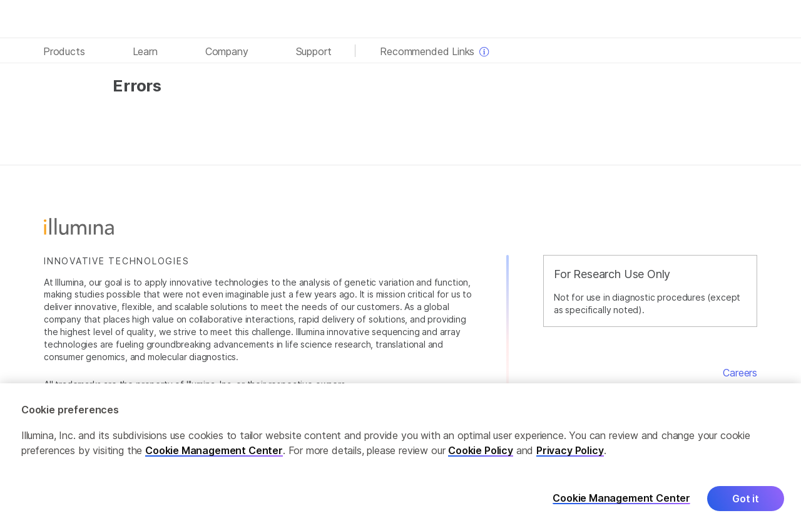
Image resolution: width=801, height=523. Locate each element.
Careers (740, 372)
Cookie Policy (480, 456)
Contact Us (730, 387)
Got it (745, 504)
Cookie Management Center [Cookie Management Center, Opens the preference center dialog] (621, 504)
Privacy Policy (570, 456)
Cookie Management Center (214, 456)
